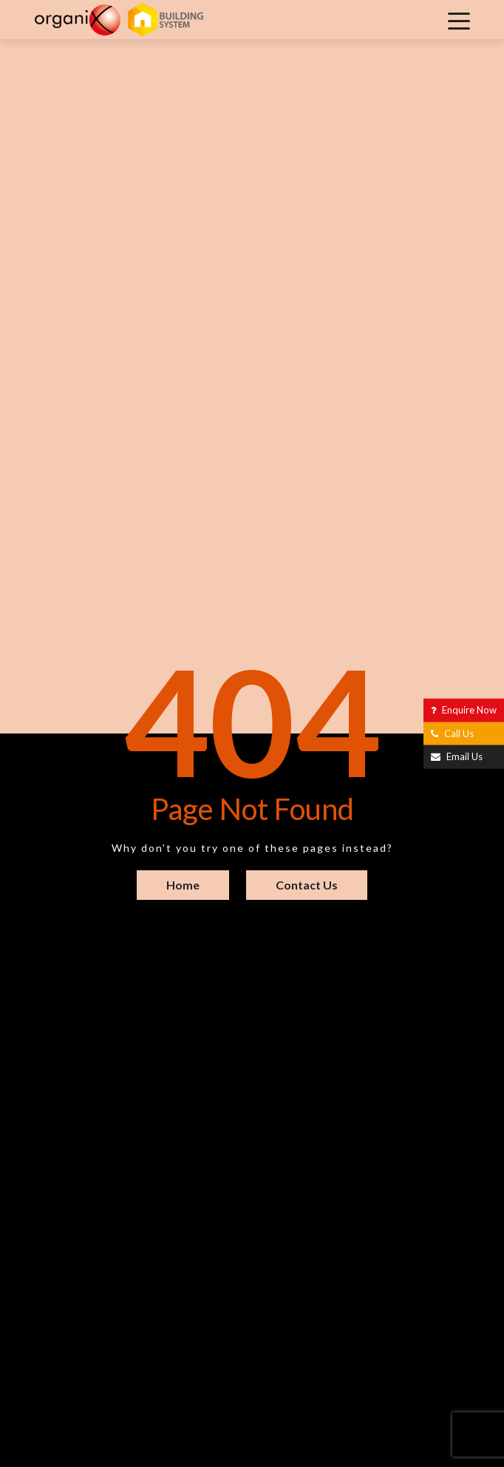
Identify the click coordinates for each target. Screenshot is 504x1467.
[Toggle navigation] (459, 20)
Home (183, 885)
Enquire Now (464, 710)
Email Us (457, 756)
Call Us (452, 733)
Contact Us (307, 885)
